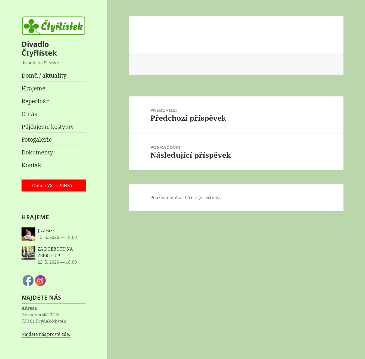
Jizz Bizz (46, 231)
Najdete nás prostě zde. (46, 334)
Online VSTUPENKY (52, 185)
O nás (29, 114)
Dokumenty (37, 152)
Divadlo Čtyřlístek (39, 48)
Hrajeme (33, 88)
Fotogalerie (37, 139)
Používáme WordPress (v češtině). (185, 197)
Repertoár (35, 101)
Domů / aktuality (44, 75)
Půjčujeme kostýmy (48, 126)
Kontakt (32, 165)
